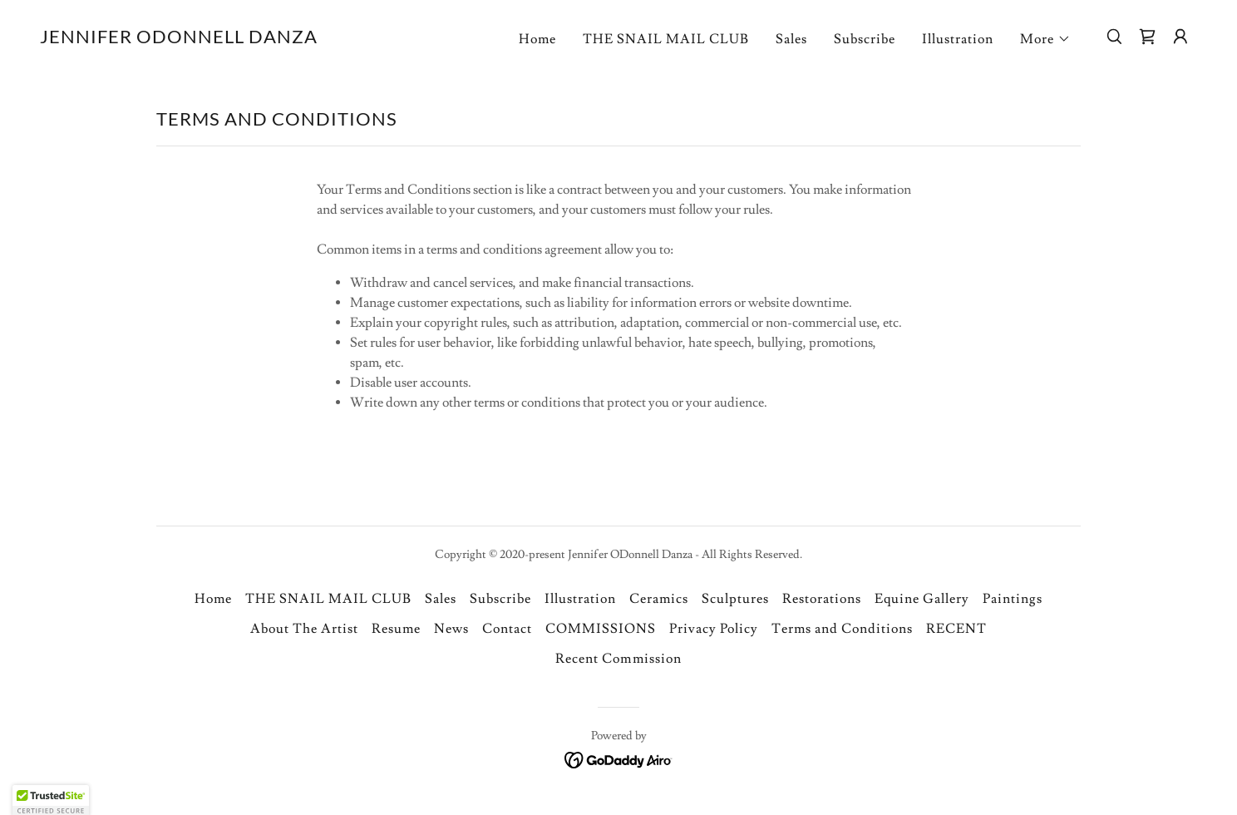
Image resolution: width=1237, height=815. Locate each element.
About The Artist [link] (304, 628)
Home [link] (537, 39)
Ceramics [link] (658, 598)
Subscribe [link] (864, 39)
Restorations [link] (821, 598)
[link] (179, 39)
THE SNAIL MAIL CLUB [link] (666, 39)
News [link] (451, 628)
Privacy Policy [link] (713, 628)
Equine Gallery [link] (922, 598)
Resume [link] (396, 628)
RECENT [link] (956, 628)
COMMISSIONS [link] (600, 628)
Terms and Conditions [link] (842, 628)
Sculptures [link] (735, 598)
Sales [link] (791, 39)
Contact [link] (507, 628)
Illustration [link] (957, 39)
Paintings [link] (1012, 598)
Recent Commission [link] (618, 658)
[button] (1045, 39)
